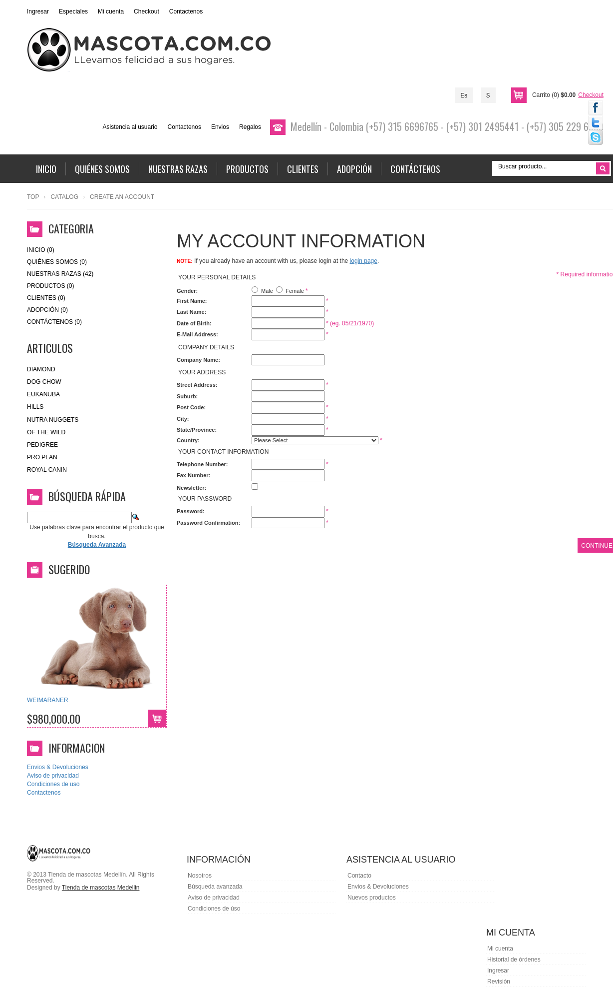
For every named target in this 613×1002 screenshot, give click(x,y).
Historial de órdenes (514, 959)
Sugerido (69, 569)
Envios (220, 126)
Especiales (73, 11)
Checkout (146, 11)
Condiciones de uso (53, 784)
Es (463, 95)
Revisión (498, 981)
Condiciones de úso (214, 908)
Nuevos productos (371, 897)
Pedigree (42, 444)
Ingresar (38, 11)
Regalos (250, 126)
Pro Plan (42, 457)
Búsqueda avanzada (215, 886)
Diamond (41, 369)
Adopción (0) (47, 309)
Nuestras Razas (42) (60, 273)
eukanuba (43, 394)
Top (33, 196)
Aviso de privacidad (53, 775)
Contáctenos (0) (54, 321)
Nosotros (200, 875)
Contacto (359, 875)
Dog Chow (44, 381)
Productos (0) (50, 285)
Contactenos (186, 11)
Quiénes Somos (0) (57, 261)
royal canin (47, 469)
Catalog (64, 196)
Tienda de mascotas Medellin (101, 887)
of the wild (46, 432)
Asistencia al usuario (129, 126)
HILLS (35, 406)
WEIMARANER (47, 700)
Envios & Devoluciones (57, 767)
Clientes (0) (46, 297)
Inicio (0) (40, 249)
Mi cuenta (111, 11)
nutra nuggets (52, 419)
